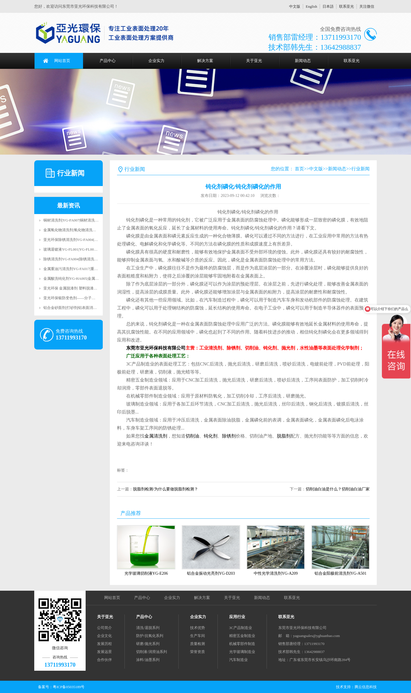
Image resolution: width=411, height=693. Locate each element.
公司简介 (104, 628)
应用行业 (237, 617)
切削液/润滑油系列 (151, 652)
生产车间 (197, 636)
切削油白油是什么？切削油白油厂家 (338, 489)
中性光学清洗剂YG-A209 (276, 573)
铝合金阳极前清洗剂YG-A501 (340, 573)
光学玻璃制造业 (242, 652)
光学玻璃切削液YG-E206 (146, 573)
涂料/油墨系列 (148, 660)
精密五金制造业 (242, 636)
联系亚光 (346, 6)
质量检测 (197, 644)
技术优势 (197, 628)
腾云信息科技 (365, 687)
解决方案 (205, 61)
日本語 (328, 6)
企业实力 (156, 61)
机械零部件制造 (242, 644)
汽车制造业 (238, 660)
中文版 (294, 6)
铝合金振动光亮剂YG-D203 (211, 573)
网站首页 (62, 61)
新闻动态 (303, 61)
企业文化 (104, 636)
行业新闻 (360, 168)
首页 (299, 168)
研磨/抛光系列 (148, 644)
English (311, 6)
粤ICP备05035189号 (68, 687)
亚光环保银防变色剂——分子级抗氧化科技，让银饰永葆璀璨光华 (97, 298)
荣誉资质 (197, 652)
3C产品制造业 (240, 628)
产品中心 (108, 61)
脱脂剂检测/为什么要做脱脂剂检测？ (165, 489)
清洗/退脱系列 (148, 628)
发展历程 (104, 644)
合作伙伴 (104, 660)
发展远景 (104, 652)
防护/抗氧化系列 (149, 636)
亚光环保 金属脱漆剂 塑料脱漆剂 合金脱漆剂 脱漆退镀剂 (89, 288)
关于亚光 (254, 61)
